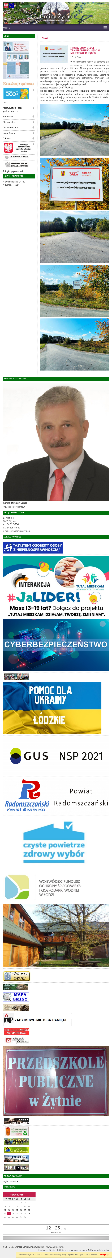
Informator (8, 116)
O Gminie (7, 138)
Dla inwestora (9, 122)
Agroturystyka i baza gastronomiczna (13, 109)
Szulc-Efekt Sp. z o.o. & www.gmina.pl (68, 1250)
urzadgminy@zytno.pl (20, 531)
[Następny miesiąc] (29, 1195)
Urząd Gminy (9, 133)
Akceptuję (104, 1255)
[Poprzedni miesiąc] (4, 1195)
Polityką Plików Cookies (86, 1255)
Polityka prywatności (13, 171)
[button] (33, 90)
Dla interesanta (10, 127)
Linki (5, 102)
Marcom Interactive (99, 1250)
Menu (6, 27)
